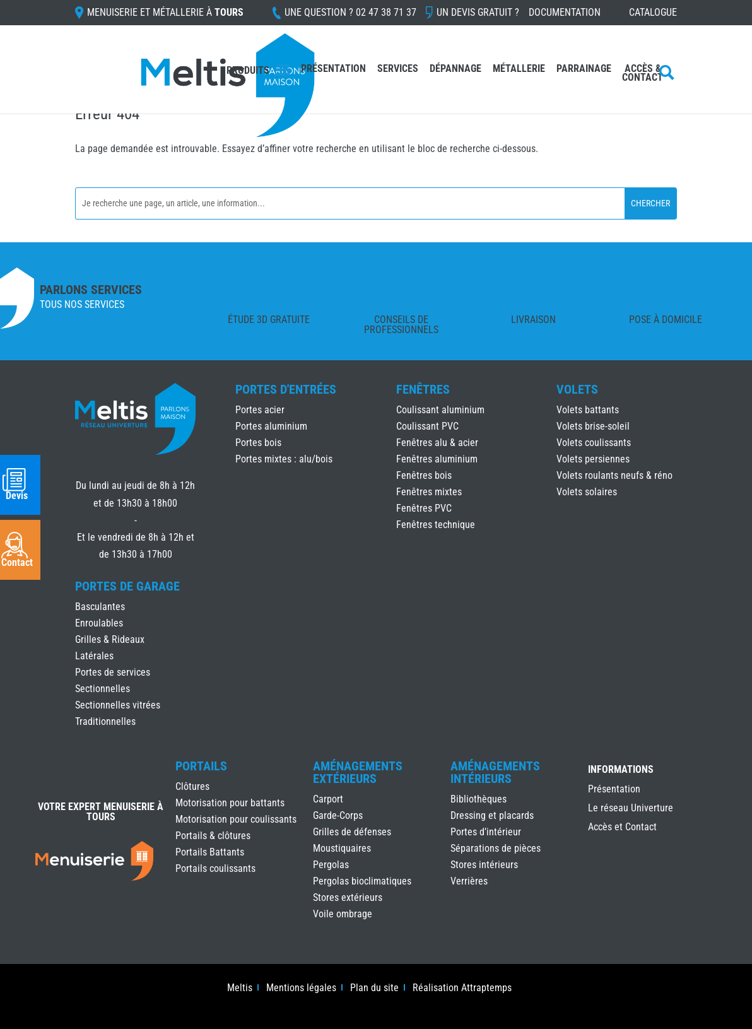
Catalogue (653, 13)
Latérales (94, 656)
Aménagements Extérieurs (357, 772)
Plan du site (374, 989)
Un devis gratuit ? (478, 13)
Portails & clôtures (212, 836)
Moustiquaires (342, 848)
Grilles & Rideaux (109, 639)
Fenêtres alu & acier (437, 443)
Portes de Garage (127, 586)
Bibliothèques (478, 799)
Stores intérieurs (484, 865)
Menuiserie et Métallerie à (165, 13)
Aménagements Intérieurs (495, 772)
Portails (201, 765)
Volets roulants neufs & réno (614, 475)
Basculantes (100, 607)
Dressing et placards (492, 815)
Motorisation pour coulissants (236, 819)
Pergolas (331, 865)
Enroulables (99, 623)
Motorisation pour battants (230, 803)
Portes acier (260, 410)
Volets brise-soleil (593, 426)
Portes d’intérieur (485, 832)
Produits (247, 70)
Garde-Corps (338, 815)
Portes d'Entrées (285, 389)
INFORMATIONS (621, 770)
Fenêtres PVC (424, 508)
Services (397, 69)
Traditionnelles (105, 721)
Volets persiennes (593, 459)
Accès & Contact (642, 73)
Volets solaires (586, 492)
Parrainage (583, 69)
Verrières (469, 881)
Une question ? (350, 13)
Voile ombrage (342, 914)
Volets (577, 389)
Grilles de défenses (352, 832)
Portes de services (112, 672)
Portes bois (258, 443)
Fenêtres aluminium (437, 459)
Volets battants (587, 410)
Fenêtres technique (435, 525)
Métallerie (519, 69)
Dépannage (455, 69)
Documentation (565, 13)
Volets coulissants (593, 443)
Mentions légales (301, 989)
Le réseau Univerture (630, 809)
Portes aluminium (271, 426)
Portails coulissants (215, 868)
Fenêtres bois (424, 475)
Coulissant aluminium (440, 410)
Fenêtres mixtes (429, 492)
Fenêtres (423, 389)
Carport (328, 799)
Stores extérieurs (347, 897)
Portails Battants (209, 852)
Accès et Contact (622, 828)
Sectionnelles (102, 689)
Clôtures (192, 786)
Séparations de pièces (495, 848)
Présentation (333, 69)
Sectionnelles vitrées (117, 705)
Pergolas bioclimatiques (362, 881)
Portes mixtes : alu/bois (283, 459)
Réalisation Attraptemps (462, 989)
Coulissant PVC (427, 426)
